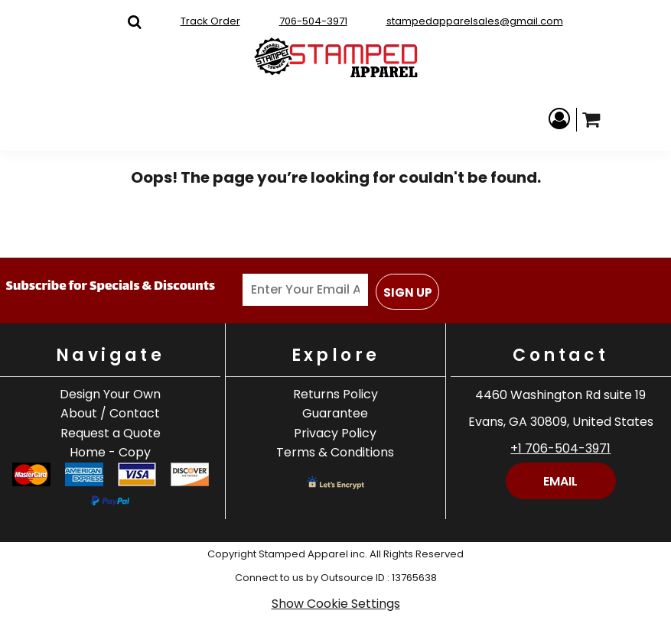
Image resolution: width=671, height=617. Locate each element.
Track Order (210, 21)
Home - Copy (110, 452)
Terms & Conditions (335, 452)
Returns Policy (335, 394)
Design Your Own (110, 394)
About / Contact (110, 413)
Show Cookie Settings (336, 603)
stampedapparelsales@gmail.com (474, 21)
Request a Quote (110, 433)
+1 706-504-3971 (560, 448)
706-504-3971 (313, 21)
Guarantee (335, 413)
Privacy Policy (335, 433)
